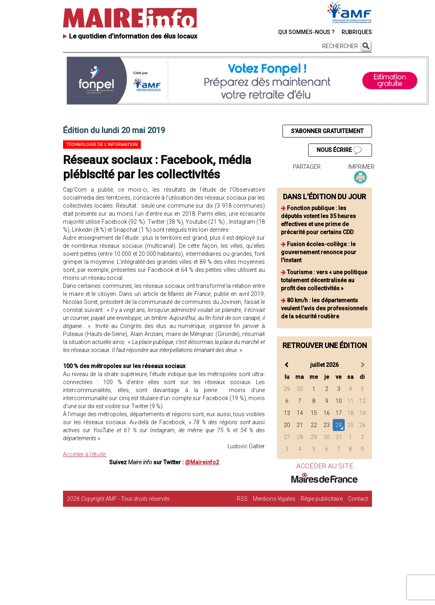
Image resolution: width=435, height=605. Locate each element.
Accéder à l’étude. (85, 454)
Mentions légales (274, 499)
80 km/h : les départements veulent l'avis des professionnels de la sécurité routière (324, 308)
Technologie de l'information (102, 144)
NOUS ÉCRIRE (339, 150)
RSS (242, 499)
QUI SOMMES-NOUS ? (306, 32)
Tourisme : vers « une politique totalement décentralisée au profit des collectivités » (324, 280)
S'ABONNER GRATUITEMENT (327, 131)
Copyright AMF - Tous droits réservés (125, 499)
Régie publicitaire (322, 499)
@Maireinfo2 (202, 462)
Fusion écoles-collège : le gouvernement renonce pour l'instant (318, 252)
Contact (358, 499)
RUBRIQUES (356, 32)
